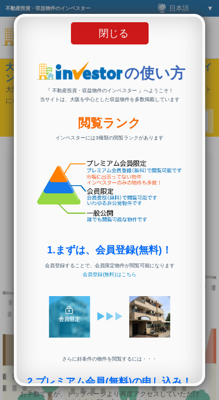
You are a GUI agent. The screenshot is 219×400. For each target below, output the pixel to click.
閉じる (114, 33)
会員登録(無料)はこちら (109, 274)
